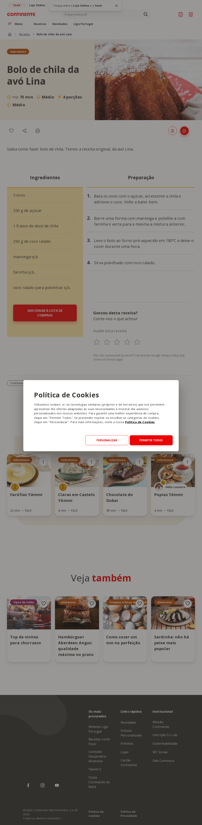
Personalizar (107, 440)
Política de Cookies (140, 422)
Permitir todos (151, 440)
